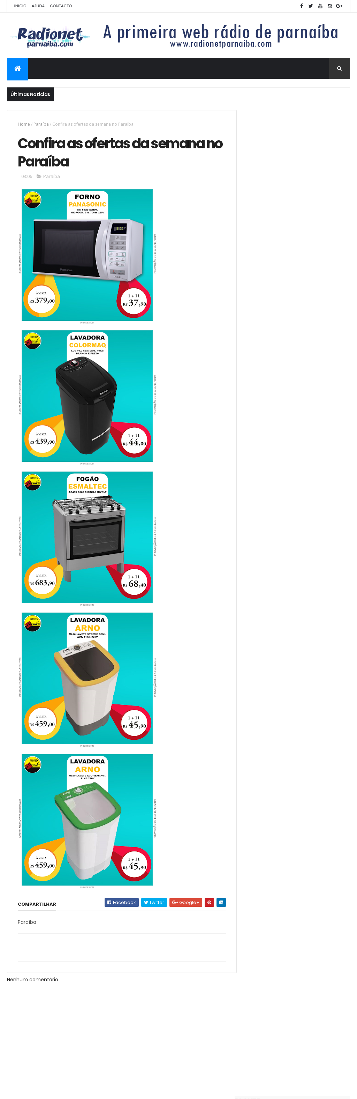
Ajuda (38, 6)
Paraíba (41, 124)
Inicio (20, 6)
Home (24, 124)
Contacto (61, 6)
